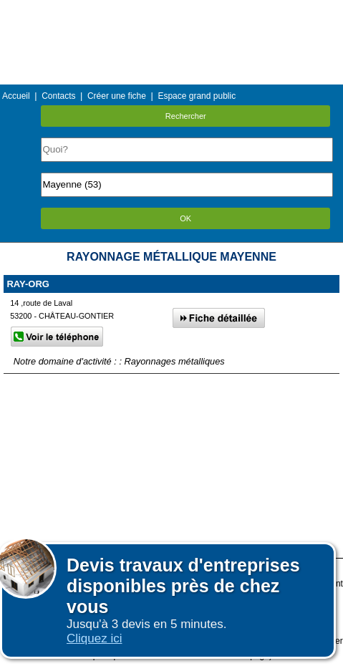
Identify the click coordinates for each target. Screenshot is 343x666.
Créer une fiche (116, 96)
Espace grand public (197, 96)
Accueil (16, 96)
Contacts (58, 96)
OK (185, 218)
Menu (171, 10)
